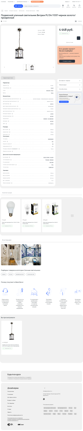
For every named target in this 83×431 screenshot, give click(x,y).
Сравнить (78, 21)
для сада (51, 162)
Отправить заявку (67, 61)
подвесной (51, 167)
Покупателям (10, 391)
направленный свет (20, 274)
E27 (52, 141)
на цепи (51, 157)
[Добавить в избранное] (18, 201)
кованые (45, 118)
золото (51, 103)
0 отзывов (4, 21)
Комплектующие (7, 193)
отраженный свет (31, 274)
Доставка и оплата (11, 397)
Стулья (56, 410)
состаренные (50, 118)
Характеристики (8, 78)
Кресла (50, 410)
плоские (10, 274)
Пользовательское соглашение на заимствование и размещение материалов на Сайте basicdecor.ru (18, 419)
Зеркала (66, 410)
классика (48, 90)
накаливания (50, 139)
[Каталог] (18, 6)
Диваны (45, 410)
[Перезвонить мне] (69, 98)
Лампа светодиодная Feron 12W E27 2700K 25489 (30, 223)
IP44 (52, 164)
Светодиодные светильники (50, 407)
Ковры (54, 413)
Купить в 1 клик (69, 42)
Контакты (9, 406)
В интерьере (6, 240)
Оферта (9, 412)
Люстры (70, 407)
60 (52, 144)
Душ (75, 413)
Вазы (71, 410)
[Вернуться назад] (2, 11)
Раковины (70, 413)
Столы (61, 410)
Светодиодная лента (62, 407)
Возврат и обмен (11, 400)
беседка (47, 159)
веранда (51, 159)
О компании (3, 1)
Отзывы (9, 409)
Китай (52, 88)
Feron (43, 34)
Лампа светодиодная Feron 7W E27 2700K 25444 (10, 223)
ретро (52, 90)
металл (51, 116)
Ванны (59, 413)
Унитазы (64, 413)
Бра (75, 407)
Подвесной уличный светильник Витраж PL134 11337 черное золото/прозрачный (10, 345)
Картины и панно (47, 413)
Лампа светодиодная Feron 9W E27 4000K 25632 (50, 223)
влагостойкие (46, 157)
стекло (51, 113)
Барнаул (67, 1)
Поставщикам (10, 403)
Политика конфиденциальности (15, 415)
